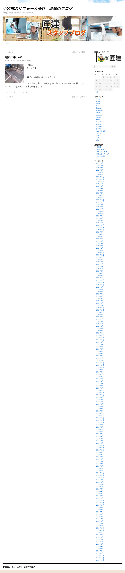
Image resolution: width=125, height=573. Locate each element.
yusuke (98, 129)
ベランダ (9, 52)
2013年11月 (100, 503)
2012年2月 (99, 551)
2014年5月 (99, 489)
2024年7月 (99, 209)
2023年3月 (99, 246)
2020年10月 (100, 312)
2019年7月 (99, 347)
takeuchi (99, 122)
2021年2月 (99, 303)
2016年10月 (100, 422)
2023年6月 (99, 239)
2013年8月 (99, 510)
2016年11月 (100, 420)
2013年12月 (100, 500)
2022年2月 (99, 275)
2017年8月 (99, 399)
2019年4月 (99, 354)
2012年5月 (99, 544)
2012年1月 (99, 553)
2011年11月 (100, 558)
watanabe (99, 126)
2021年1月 (99, 305)
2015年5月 (99, 461)
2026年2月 (99, 172)
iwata (98, 103)
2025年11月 (100, 179)
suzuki (98, 119)
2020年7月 (99, 319)
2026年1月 (99, 175)
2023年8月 (99, 234)
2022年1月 (99, 278)
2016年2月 (99, 441)
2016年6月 (99, 432)
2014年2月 (99, 496)
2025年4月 (99, 188)
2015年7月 (99, 457)
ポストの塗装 (101, 156)
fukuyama (99, 99)
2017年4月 (99, 409)
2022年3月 (99, 273)
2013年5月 (99, 516)
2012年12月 (100, 528)
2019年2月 (99, 358)
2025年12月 (100, 177)
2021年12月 (100, 280)
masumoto (99, 110)
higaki (98, 101)
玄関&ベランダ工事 (79, 52)
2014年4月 (99, 491)
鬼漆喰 (98, 147)
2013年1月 (99, 526)
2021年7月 (99, 292)
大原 (97, 136)
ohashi (98, 113)
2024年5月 (99, 214)
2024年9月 (99, 204)
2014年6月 (99, 487)
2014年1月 (99, 498)
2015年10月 (100, 450)
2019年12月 (100, 335)
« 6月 (96, 92)
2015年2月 (99, 468)
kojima (98, 108)
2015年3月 (99, 466)
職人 (15, 92)
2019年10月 (100, 340)
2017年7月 (99, 402)
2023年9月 (99, 232)
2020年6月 (99, 321)
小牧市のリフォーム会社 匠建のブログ (38, 9)
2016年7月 (99, 429)
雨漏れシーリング (102, 154)
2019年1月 (99, 360)
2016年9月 (99, 425)
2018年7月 (99, 374)
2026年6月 (99, 163)
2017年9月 (99, 397)
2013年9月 (99, 507)
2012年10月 (100, 532)
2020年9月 (99, 315)
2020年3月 (99, 328)
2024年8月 (99, 207)
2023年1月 (99, 250)
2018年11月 (100, 365)
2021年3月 (99, 301)
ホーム (7, 43)
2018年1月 (99, 388)
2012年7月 (99, 539)
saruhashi (99, 115)
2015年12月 (100, 445)
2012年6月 (99, 542)
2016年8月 (99, 427)
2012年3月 (99, 549)
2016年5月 (99, 434)
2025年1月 (99, 195)
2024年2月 (99, 220)
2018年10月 (100, 367)
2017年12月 (100, 390)
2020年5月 (99, 324)
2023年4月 (99, 243)
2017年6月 (99, 404)
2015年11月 (100, 448)
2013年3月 (99, 521)
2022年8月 (99, 262)
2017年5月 (99, 406)
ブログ (98, 133)
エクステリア (101, 131)
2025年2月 (99, 193)
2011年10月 (100, 560)
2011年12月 (100, 555)
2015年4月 (99, 464)
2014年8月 (99, 482)
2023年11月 (100, 227)
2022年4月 (99, 271)
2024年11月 (100, 200)
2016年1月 (99, 443)
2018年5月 (99, 379)
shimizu (98, 117)
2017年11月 (100, 393)
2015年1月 (99, 471)
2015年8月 (99, 454)
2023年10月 (100, 230)
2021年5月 (99, 296)
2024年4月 (99, 216)
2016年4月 (99, 436)
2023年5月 (99, 241)
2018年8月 (99, 372)
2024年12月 (100, 197)
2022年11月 (100, 255)
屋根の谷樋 (100, 149)
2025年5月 (99, 186)
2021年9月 (99, 287)
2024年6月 (99, 211)
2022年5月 (99, 269)
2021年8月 (99, 289)
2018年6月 (99, 376)
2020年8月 (99, 317)
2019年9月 (99, 342)
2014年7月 (99, 484)
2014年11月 (100, 475)
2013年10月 (100, 505)
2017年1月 (99, 415)
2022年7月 (99, 264)
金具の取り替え (101, 152)
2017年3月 (99, 411)
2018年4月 (99, 381)
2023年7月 (99, 236)
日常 (97, 138)
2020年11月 (100, 310)
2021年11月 (100, 282)
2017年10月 (100, 395)
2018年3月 (99, 383)
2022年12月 (100, 253)
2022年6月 (99, 266)
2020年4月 (99, 326)
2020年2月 (99, 331)
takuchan (99, 124)
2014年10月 (100, 477)
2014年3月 (99, 493)
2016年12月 (100, 418)
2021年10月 (100, 285)
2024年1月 (99, 223)
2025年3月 (99, 191)
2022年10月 (100, 257)
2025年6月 (99, 184)
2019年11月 (100, 337)
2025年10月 (100, 181)
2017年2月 (99, 413)
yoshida (29, 60)
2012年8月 (99, 537)
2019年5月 (99, 351)
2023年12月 (100, 225)
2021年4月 (99, 298)
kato (97, 106)
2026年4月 (99, 168)
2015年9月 (99, 452)
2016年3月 (99, 438)
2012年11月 (100, 530)
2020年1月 (99, 333)
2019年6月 (99, 349)
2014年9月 (99, 480)
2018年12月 (100, 363)
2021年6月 (99, 294)
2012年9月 (99, 535)
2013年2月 (99, 523)
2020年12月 (100, 308)
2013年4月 (99, 519)
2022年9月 (99, 259)
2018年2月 (99, 386)
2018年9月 (99, 370)
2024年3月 (99, 218)
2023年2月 (99, 248)
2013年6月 (99, 514)
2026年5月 (99, 165)
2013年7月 (99, 512)
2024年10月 (100, 202)
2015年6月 (99, 459)
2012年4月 (99, 546)
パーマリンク (22, 92)
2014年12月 (100, 473)
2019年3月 (99, 356)
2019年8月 (99, 344)
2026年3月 (99, 170)
